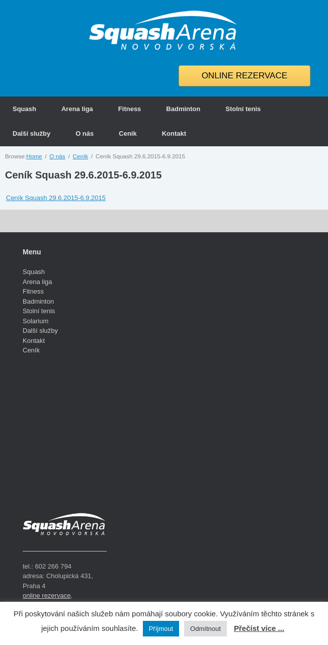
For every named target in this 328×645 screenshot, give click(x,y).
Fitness (129, 109)
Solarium (35, 321)
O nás (84, 133)
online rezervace (46, 595)
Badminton (183, 109)
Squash (24, 109)
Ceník (127, 133)
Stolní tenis (243, 109)
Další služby (31, 133)
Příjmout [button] (161, 628)
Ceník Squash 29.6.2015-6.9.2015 (83, 174)
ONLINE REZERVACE (244, 75)
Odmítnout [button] (205, 628)
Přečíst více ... (259, 628)
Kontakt (174, 133)
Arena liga (77, 109)
